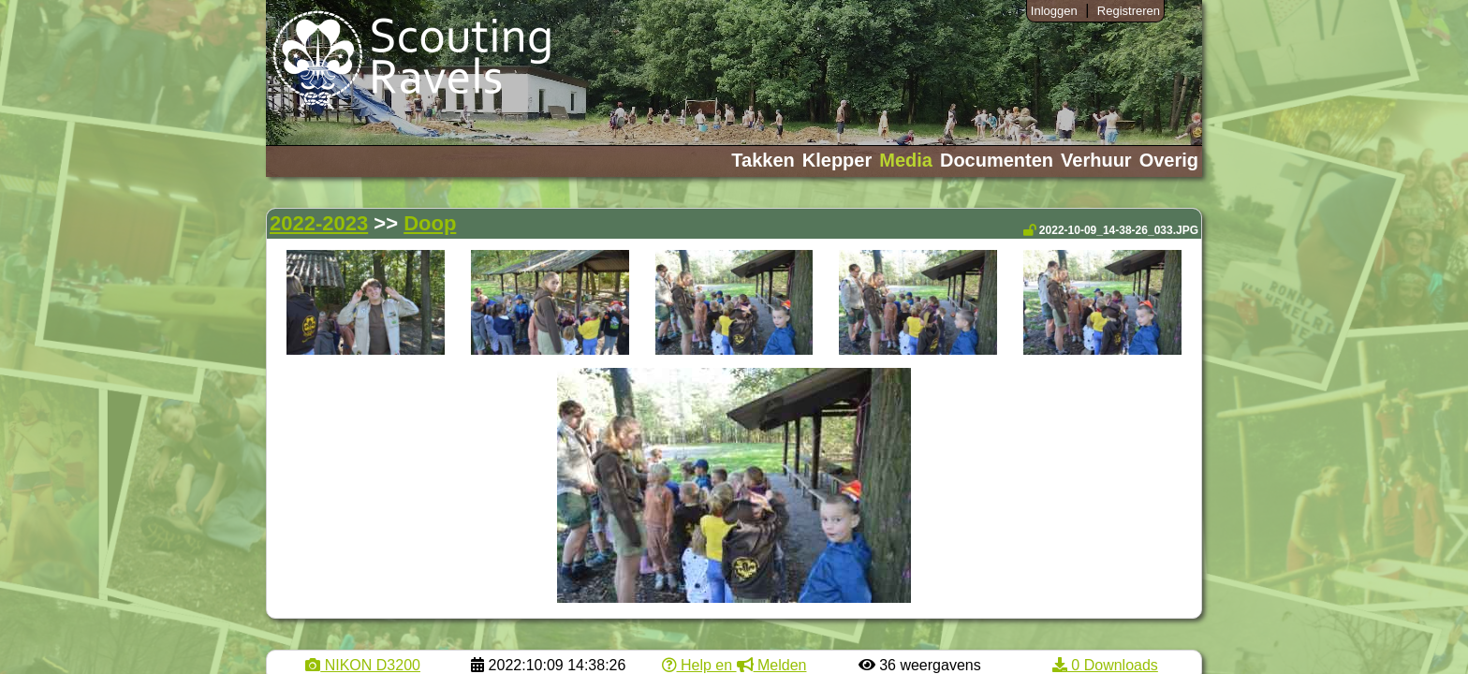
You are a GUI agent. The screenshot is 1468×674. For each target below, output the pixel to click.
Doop (430, 223)
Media (905, 160)
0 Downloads (1105, 665)
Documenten (996, 160)
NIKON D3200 (362, 665)
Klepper (837, 160)
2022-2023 (319, 223)
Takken (762, 160)
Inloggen (1054, 11)
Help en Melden (734, 665)
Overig (1168, 160)
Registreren (1128, 11)
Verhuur (1096, 160)
